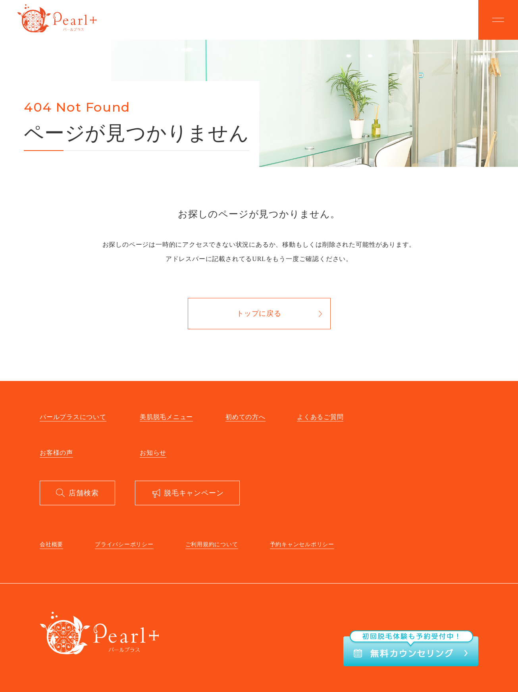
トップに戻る (259, 313)
